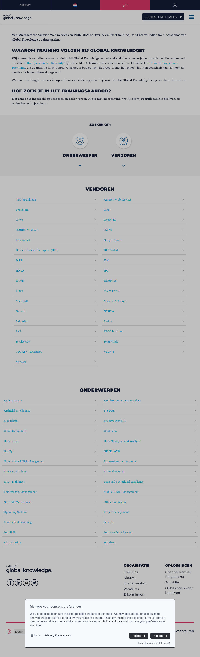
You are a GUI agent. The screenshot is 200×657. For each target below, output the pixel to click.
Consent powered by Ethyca (154, 643)
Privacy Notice (112, 621)
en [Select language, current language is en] (36, 635)
